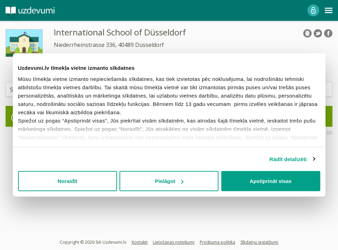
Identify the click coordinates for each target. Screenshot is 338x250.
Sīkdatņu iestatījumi (259, 242)
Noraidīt (67, 181)
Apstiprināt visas (271, 181)
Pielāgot (169, 181)
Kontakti (140, 242)
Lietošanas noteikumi (174, 242)
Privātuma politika (217, 242)
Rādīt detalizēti (288, 159)
